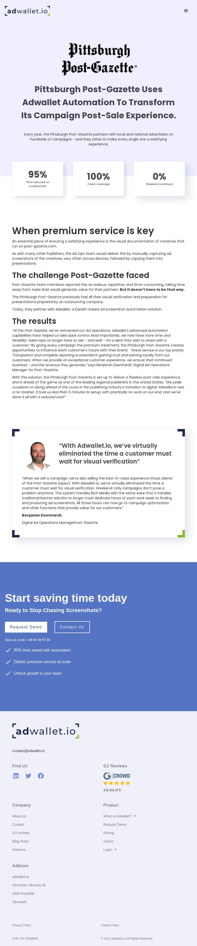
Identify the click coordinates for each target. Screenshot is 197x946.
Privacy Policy (21, 925)
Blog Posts (20, 841)
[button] (186, 11)
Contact (18, 824)
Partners (18, 850)
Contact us (72, 627)
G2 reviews (21, 833)
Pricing (108, 833)
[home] (27, 11)
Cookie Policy (110, 925)
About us (19, 816)
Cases (108, 841)
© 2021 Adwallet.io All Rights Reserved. (127, 938)
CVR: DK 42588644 (25, 938)
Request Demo (26, 627)
